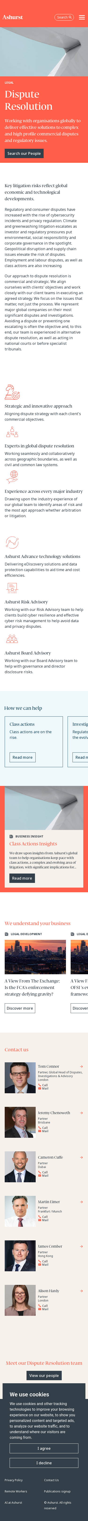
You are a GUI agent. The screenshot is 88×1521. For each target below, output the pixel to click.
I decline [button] (44, 1462)
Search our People (24, 153)
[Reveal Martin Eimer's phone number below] (59, 1217)
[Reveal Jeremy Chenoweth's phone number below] (59, 1128)
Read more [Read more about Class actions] (23, 757)
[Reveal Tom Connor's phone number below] (59, 1085)
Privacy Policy (14, 1480)
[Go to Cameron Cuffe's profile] (60, 1158)
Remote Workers (16, 1491)
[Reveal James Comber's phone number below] (59, 1261)
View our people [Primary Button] (44, 1375)
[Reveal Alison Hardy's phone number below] (59, 1306)
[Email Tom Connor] (59, 1088)
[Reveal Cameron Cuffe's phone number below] (59, 1172)
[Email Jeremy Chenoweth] (59, 1131)
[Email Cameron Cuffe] (59, 1175)
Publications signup (57, 1491)
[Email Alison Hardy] (59, 1309)
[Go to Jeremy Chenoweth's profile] (60, 1113)
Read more (22, 878)
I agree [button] (44, 1448)
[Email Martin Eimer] (59, 1220)
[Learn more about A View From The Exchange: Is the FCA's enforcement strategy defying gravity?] (35, 972)
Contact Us (51, 1480)
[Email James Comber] (59, 1264)
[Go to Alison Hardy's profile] (60, 1291)
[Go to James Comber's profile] (60, 1247)
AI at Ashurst (13, 1503)
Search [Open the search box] (64, 17)
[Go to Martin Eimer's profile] (60, 1202)
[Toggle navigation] (82, 17)
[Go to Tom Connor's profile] (60, 1067)
